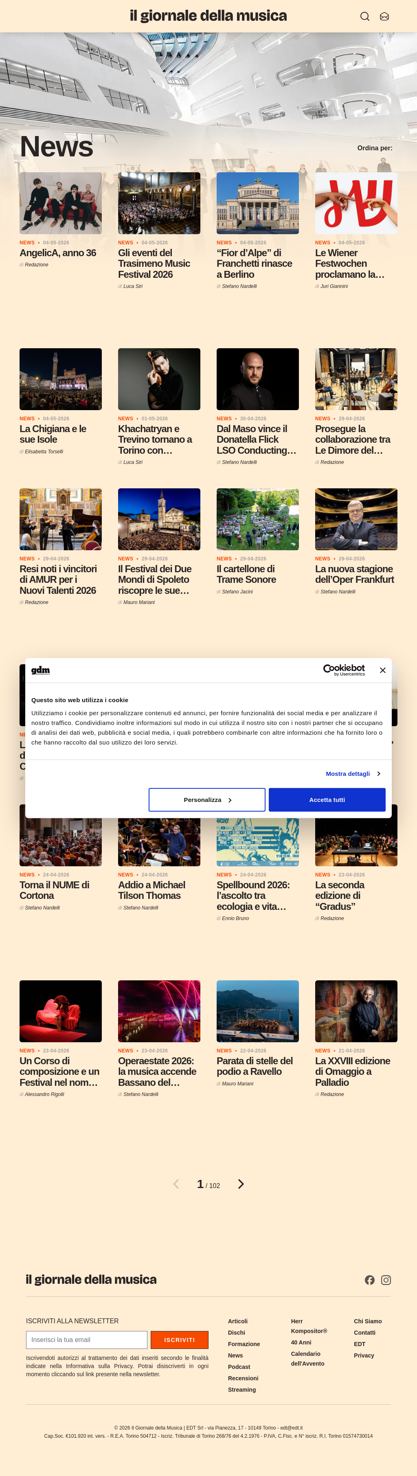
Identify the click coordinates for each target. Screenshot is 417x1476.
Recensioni (243, 1378)
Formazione (244, 1344)
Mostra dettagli (348, 773)
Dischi (236, 1332)
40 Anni (301, 1342)
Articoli (238, 1321)
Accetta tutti (327, 799)
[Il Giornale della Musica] (208, 16)
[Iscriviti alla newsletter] (384, 16)
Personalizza (207, 799)
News (235, 1355)
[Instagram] (386, 1280)
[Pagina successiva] (241, 1184)
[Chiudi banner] (383, 670)
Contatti (364, 1332)
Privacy (364, 1355)
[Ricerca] (365, 16)
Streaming (242, 1389)
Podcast (239, 1367)
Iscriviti (179, 1340)
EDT (359, 1344)
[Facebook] (370, 1280)
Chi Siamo (368, 1321)
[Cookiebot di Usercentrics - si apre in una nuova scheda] (329, 670)
